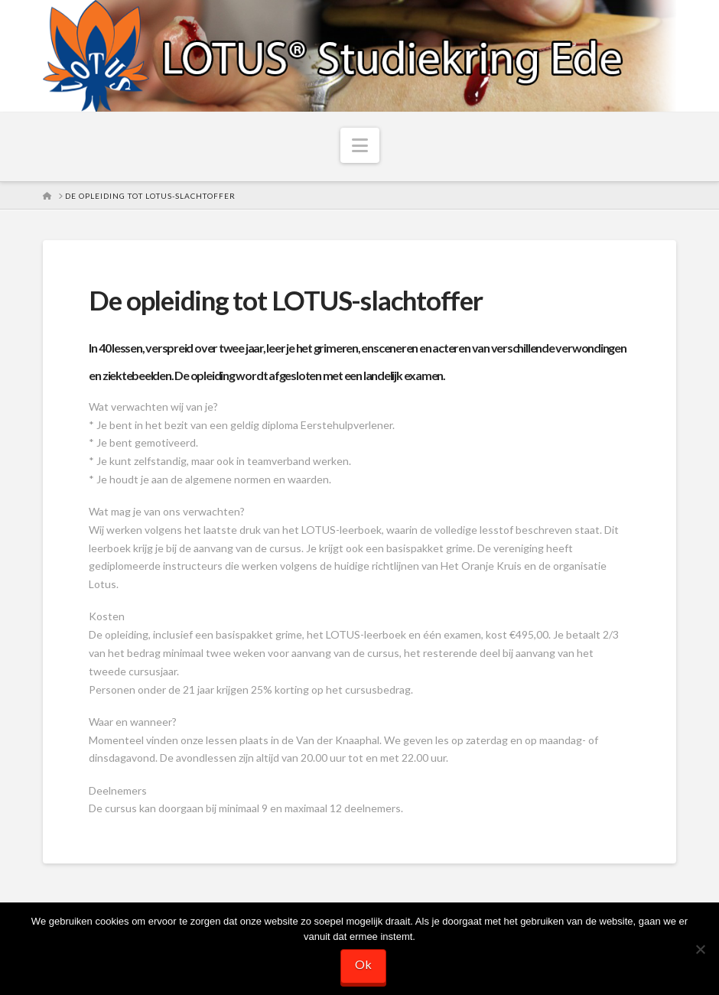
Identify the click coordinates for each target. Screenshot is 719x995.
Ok (363, 964)
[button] (359, 145)
